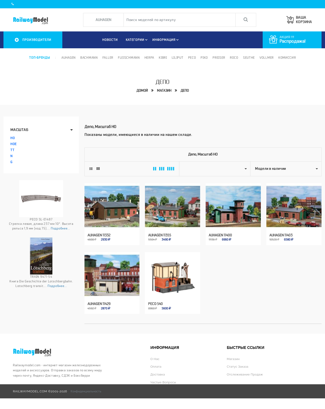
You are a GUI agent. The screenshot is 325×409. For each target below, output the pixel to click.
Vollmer (266, 57)
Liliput (178, 57)
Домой (142, 90)
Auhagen (68, 57)
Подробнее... (60, 228)
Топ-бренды (39, 57)
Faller (107, 57)
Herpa (149, 57)
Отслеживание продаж (245, 374)
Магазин (164, 90)
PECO (192, 57)
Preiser (219, 57)
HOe (13, 144)
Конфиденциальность (86, 390)
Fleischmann (129, 57)
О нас (154, 358)
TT (12, 150)
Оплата (155, 366)
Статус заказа (238, 366)
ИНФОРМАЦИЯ (166, 40)
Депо (185, 90)
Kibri (163, 57)
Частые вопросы (163, 381)
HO (12, 138)
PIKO (204, 57)
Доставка (157, 374)
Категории (137, 40)
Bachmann (89, 57)
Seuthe (249, 57)
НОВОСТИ (109, 40)
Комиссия (287, 57)
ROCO (234, 57)
